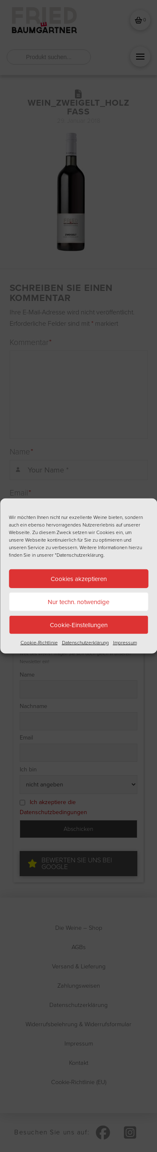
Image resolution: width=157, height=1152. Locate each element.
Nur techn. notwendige (78, 601)
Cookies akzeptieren (79, 578)
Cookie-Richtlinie (39, 642)
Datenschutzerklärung (85, 642)
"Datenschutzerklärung (79, 555)
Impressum (125, 642)
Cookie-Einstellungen (79, 624)
